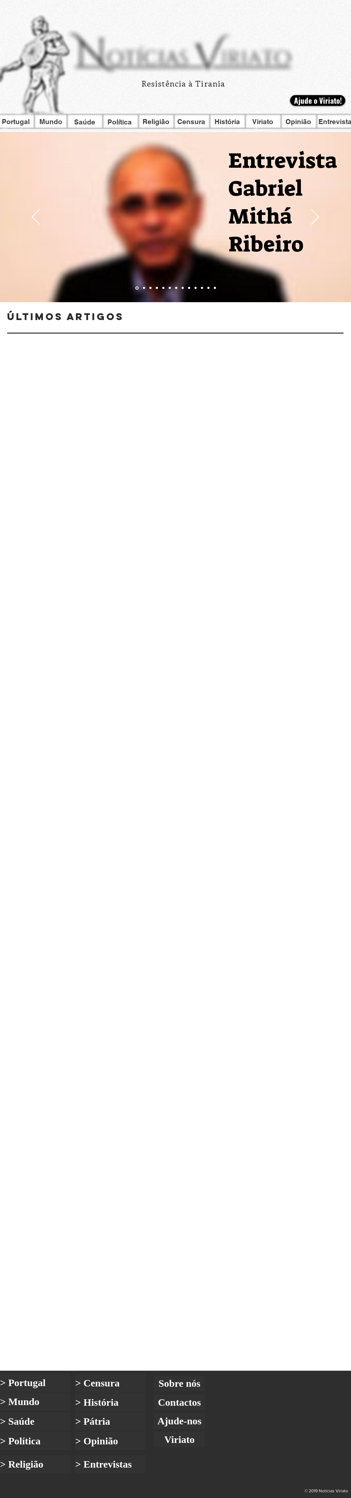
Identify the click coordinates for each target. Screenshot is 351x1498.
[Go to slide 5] (163, 288)
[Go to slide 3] (150, 288)
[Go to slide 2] (144, 288)
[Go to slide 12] (208, 288)
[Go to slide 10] (195, 288)
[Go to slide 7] (176, 288)
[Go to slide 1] (137, 288)
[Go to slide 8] (183, 288)
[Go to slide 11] (202, 288)
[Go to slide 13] (215, 288)
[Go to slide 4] (157, 288)
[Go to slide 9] (189, 288)
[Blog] (175, 613)
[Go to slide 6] (170, 288)
